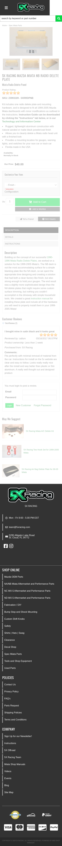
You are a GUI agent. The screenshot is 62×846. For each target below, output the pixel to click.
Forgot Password (42, 405)
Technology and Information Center (21, 121)
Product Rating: (9, 90)
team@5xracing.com (19, 527)
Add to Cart (39, 202)
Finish (7, 179)
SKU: (5, 98)
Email (8, 391)
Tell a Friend (28, 219)
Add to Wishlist (39, 209)
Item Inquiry (50, 219)
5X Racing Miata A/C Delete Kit (40, 431)
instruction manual (40, 298)
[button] (31, 18)
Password (10, 397)
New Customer (23, 405)
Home (4, 25)
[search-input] (27, 18)
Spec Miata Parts (15, 25)
